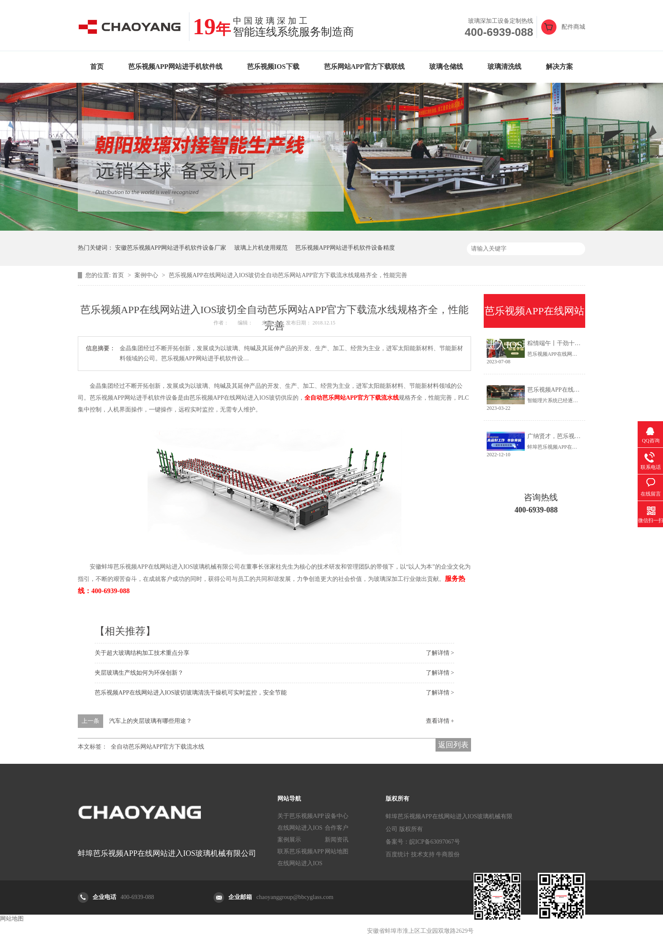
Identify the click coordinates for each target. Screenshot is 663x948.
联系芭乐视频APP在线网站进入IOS (300, 857)
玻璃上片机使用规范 (261, 248)
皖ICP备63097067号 (434, 842)
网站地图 (336, 851)
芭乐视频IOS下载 (273, 66)
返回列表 (453, 745)
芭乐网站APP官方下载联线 (364, 66)
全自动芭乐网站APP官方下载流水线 (158, 747)
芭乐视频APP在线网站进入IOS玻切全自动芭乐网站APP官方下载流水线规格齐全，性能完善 (288, 275)
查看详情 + (440, 721)
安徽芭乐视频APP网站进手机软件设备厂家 (171, 248)
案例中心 (147, 275)
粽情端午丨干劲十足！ (556, 343)
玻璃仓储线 (446, 66)
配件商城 (573, 27)
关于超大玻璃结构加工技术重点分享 (142, 653)
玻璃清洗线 (504, 66)
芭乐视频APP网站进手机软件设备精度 (345, 248)
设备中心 (336, 816)
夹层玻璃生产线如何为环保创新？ (139, 673)
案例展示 (289, 839)
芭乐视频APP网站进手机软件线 (175, 66)
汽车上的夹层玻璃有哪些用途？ (150, 721)
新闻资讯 (336, 839)
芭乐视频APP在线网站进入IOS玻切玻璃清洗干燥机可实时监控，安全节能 (191, 692)
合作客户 (336, 828)
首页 (97, 66)
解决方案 (559, 66)
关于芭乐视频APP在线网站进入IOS (300, 822)
